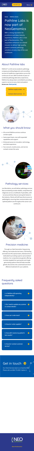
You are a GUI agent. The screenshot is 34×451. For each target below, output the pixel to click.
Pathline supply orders (15, 89)
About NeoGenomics (17, 446)
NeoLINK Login (16, 4)
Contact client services (15, 94)
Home (6, 17)
